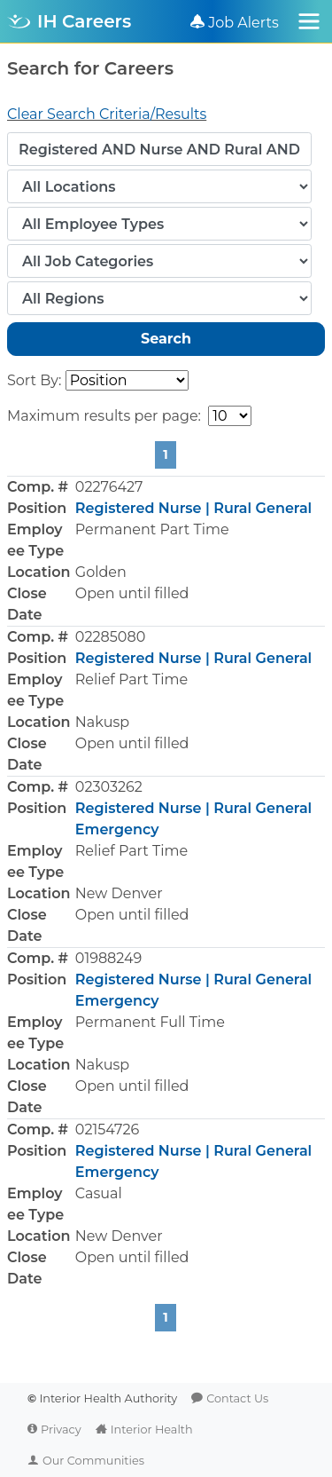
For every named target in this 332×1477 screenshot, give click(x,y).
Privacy (61, 1429)
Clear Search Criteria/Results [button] (106, 114)
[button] (166, 551)
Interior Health (152, 1429)
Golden (101, 572)
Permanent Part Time (152, 529)
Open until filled (132, 593)
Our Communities (93, 1460)
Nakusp (102, 722)
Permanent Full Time (150, 1022)
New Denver (119, 893)
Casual (98, 1193)
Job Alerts (243, 22)
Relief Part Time (131, 679)
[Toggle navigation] (309, 21)
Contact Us (237, 1398)
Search (166, 338)
